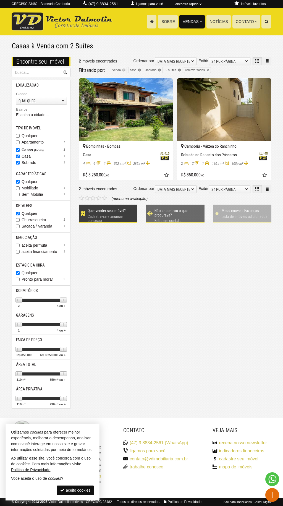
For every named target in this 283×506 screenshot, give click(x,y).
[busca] (266, 21)
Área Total (26, 364)
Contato (246, 21)
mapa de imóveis (235, 467)
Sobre (168, 21)
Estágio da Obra (30, 265)
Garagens (25, 315)
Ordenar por (143, 61)
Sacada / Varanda (44, 226)
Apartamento (44, 142)
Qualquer (30, 136)
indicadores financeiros (241, 450)
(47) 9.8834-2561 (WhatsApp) (159, 442)
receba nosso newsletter (243, 442)
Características (31, 174)
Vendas (192, 21)
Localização (27, 85)
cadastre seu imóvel (238, 459)
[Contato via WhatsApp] (272, 479)
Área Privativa (29, 389)
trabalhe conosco (146, 467)
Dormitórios (27, 290)
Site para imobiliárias (238, 502)
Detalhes (24, 206)
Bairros (21, 109)
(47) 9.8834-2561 (103, 4)
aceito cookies (75, 490)
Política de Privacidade (184, 502)
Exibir (203, 61)
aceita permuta (44, 245)
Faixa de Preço (29, 340)
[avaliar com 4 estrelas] (98, 198)
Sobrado (44, 162)
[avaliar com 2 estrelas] (87, 198)
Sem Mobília (44, 194)
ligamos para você (148, 450)
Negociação (26, 237)
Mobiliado (44, 188)
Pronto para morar (44, 279)
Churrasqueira (44, 220)
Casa (44, 156)
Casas (44, 150)
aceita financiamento (44, 251)
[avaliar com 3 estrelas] (93, 198)
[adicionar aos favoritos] (167, 176)
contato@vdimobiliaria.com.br (159, 459)
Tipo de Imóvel (28, 128)
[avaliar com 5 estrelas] (104, 198)
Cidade (21, 94)
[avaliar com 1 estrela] (81, 198)
